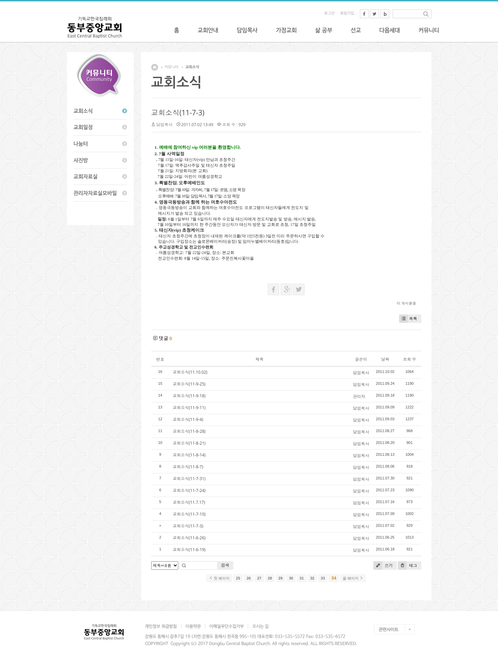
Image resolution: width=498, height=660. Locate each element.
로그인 (329, 13)
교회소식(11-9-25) (189, 384)
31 (301, 578)
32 (312, 578)
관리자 (359, 396)
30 (291, 578)
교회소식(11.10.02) (190, 372)
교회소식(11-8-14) (189, 455)
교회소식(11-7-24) (189, 490)
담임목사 (164, 124)
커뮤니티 (172, 67)
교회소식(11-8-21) (189, 443)
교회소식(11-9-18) (189, 396)
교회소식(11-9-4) (188, 419)
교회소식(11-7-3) (178, 112)
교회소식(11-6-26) (189, 538)
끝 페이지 (353, 578)
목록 (408, 318)
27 (259, 578)
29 (281, 578)
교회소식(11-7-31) (189, 478)
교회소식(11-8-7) (188, 467)
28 (270, 578)
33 (323, 578)
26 (248, 578)
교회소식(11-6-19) (189, 549)
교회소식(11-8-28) (189, 431)
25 (238, 578)
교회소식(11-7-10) (189, 514)
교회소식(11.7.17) (189, 502)
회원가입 (347, 13)
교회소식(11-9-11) (189, 407)
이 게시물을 (406, 303)
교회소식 (192, 67)
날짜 (385, 359)
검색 (225, 565)
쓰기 (383, 565)
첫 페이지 (219, 578)
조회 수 (409, 359)
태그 (407, 565)
